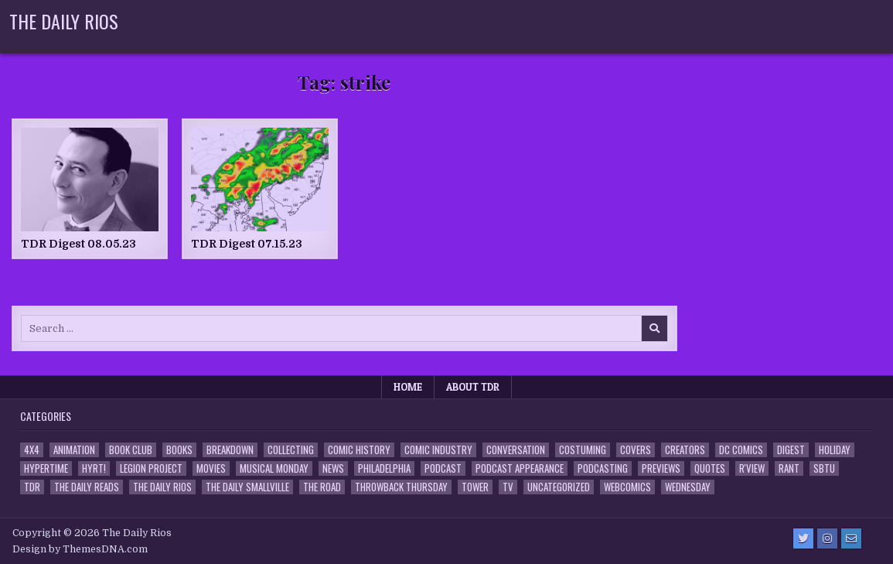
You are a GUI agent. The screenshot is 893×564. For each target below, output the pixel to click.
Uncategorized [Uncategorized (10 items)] (558, 487)
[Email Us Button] (851, 538)
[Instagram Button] (827, 538)
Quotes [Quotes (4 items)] (709, 468)
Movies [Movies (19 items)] (211, 468)
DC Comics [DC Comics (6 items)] (741, 450)
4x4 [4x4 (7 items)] (31, 450)
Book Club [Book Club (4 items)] (130, 450)
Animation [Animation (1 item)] (74, 450)
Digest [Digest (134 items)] (791, 450)
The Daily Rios (63, 21)
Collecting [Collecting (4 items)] (291, 450)
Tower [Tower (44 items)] (475, 487)
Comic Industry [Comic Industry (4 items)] (438, 450)
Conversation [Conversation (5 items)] (515, 450)
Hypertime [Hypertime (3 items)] (46, 468)
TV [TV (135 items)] (508, 487)
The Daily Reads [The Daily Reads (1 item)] (86, 487)
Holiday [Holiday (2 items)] (834, 450)
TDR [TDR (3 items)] (32, 487)
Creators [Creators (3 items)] (685, 450)
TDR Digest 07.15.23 (246, 244)
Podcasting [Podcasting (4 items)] (603, 468)
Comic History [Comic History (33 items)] (359, 450)
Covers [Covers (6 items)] (635, 450)
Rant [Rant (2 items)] (789, 468)
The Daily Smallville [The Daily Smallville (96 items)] (247, 487)
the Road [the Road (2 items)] (322, 487)
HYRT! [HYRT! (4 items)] (94, 468)
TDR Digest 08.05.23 (78, 244)
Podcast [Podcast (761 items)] (443, 468)
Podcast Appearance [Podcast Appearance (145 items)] (519, 468)
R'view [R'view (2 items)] (752, 468)
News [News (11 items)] (333, 468)
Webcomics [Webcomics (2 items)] (627, 487)
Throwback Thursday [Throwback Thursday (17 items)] (401, 487)
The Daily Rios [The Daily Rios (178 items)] (162, 487)
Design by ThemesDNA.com (80, 549)
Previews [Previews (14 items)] (661, 468)
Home (408, 387)
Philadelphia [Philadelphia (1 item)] (384, 468)
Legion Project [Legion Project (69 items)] (151, 468)
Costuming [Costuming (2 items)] (582, 450)
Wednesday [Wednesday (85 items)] (688, 487)
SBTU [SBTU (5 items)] (824, 468)
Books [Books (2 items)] (179, 450)
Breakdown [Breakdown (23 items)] (230, 450)
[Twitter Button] (803, 538)
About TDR (472, 387)
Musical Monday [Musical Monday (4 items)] (274, 468)
